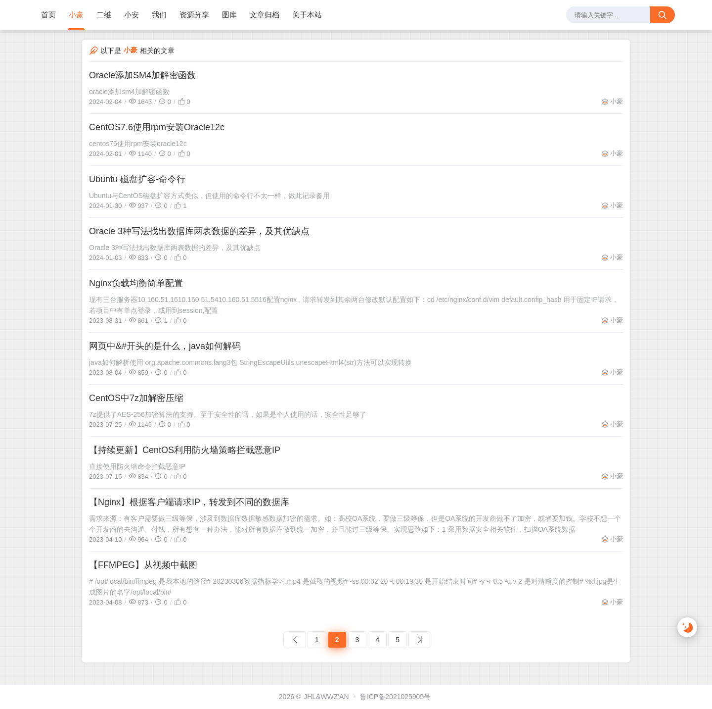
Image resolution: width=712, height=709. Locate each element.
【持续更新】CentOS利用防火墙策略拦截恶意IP (184, 450)
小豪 (76, 14)
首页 (48, 14)
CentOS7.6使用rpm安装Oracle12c (156, 127)
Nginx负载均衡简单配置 (136, 283)
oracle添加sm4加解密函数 (129, 92)
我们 (159, 14)
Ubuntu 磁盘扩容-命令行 (137, 179)
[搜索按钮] (662, 14)
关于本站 (307, 14)
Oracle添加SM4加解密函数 (142, 75)
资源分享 (194, 14)
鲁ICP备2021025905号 (395, 697)
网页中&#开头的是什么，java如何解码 (165, 346)
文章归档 (264, 14)
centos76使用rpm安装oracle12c (138, 144)
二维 (103, 14)
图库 (229, 14)
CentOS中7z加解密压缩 (136, 398)
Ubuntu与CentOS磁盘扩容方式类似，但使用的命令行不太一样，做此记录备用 (209, 196)
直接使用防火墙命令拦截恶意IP (137, 466)
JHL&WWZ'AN (326, 697)
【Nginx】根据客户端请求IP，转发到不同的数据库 (189, 502)
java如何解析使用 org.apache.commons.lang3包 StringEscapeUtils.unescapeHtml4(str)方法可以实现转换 (250, 362)
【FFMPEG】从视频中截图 (143, 565)
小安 (131, 14)
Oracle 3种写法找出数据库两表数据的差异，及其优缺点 (199, 231)
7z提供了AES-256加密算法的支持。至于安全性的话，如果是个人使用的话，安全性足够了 (227, 414)
